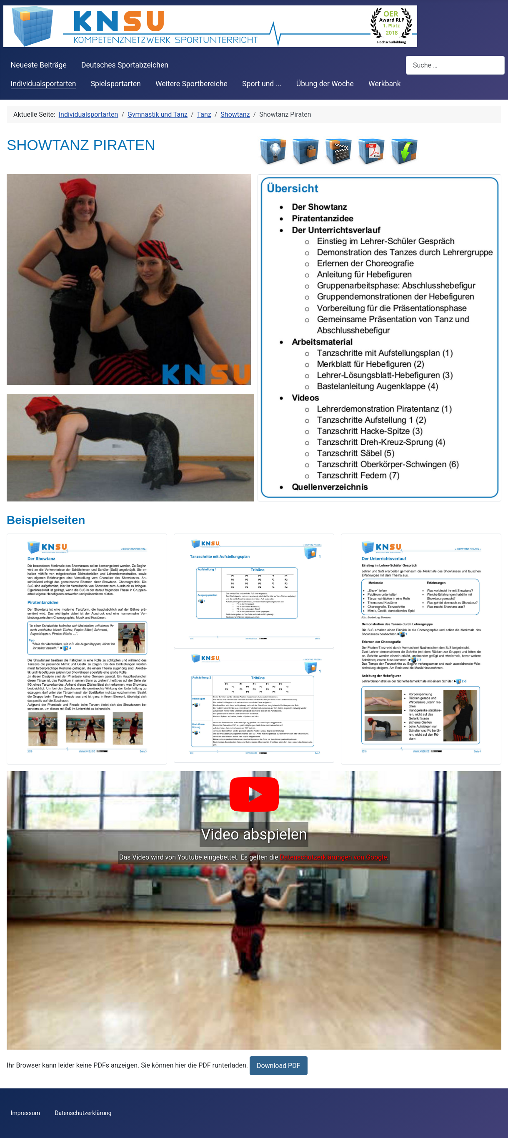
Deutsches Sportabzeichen (124, 65)
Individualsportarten (43, 84)
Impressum (25, 1113)
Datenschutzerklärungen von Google (333, 857)
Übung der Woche (325, 84)
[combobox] (455, 65)
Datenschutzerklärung (83, 1113)
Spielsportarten (116, 84)
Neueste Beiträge (39, 65)
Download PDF (278, 1066)
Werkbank (384, 84)
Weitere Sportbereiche (191, 84)
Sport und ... (262, 84)
